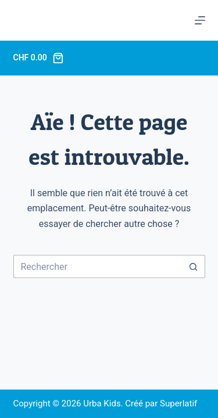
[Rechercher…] (97, 266)
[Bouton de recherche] (193, 266)
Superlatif (178, 403)
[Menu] (200, 20)
